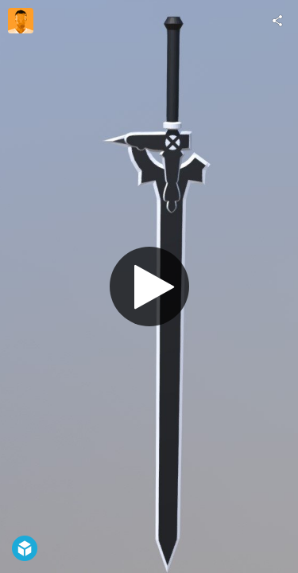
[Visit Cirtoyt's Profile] (20, 20)
